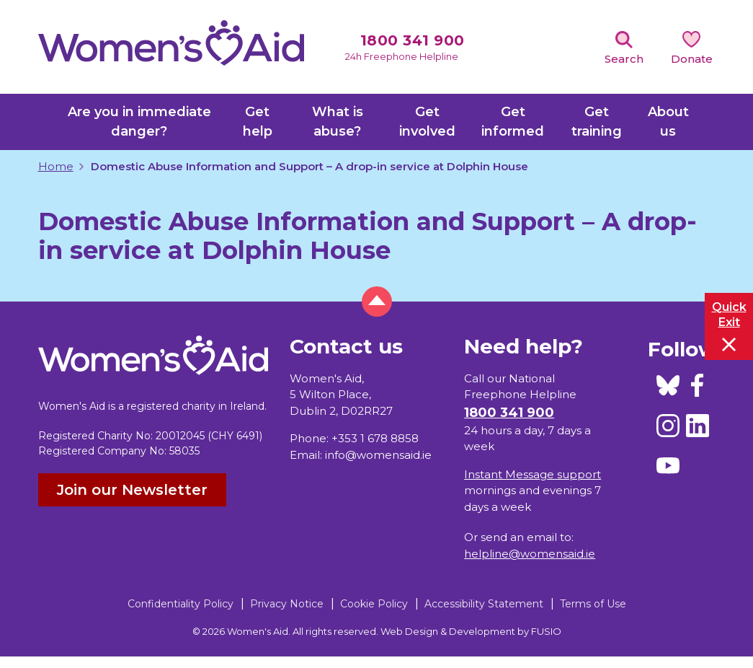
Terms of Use (593, 603)
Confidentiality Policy (180, 603)
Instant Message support (532, 474)
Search (624, 59)
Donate (692, 59)
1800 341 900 (412, 40)
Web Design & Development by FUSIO (470, 631)
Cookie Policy (374, 603)
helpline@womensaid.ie (529, 554)
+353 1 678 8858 (375, 438)
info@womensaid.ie (378, 455)
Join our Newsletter (132, 489)
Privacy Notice (287, 603)
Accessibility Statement (483, 603)
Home (55, 166)
